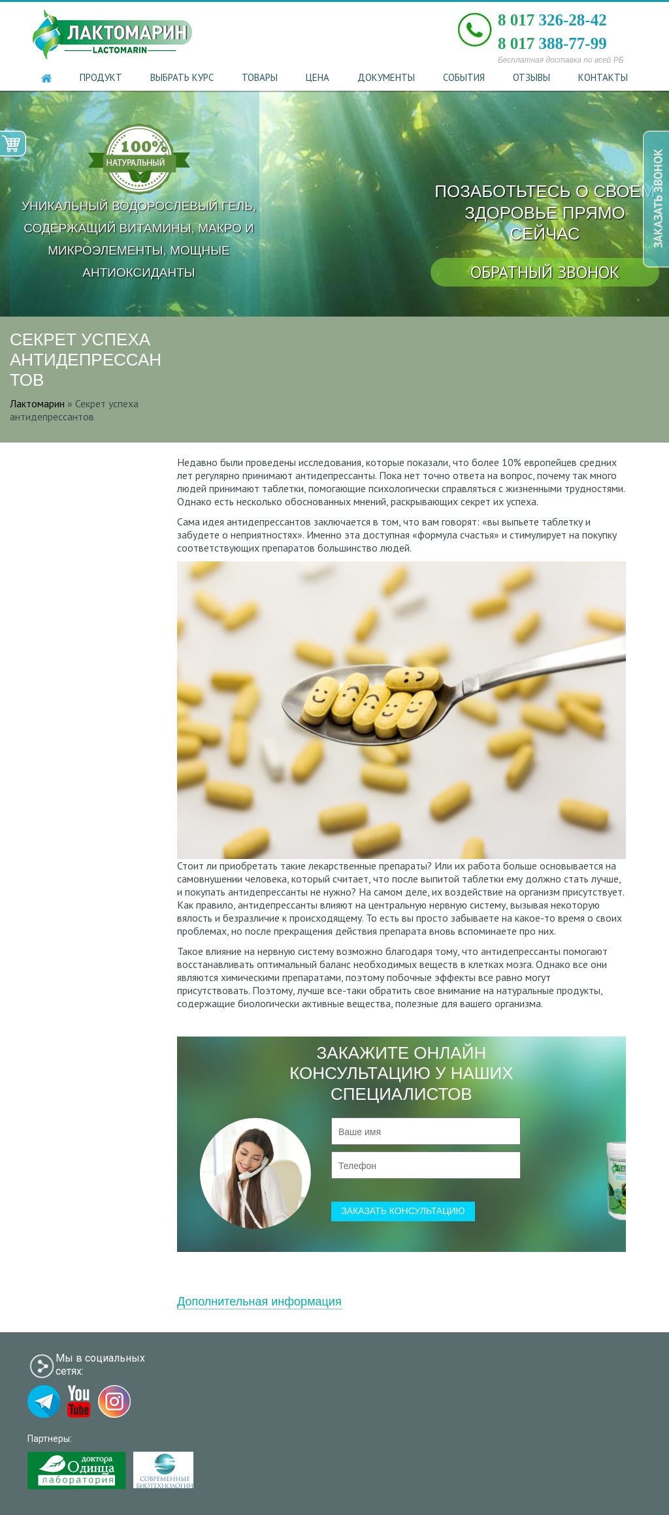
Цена (317, 78)
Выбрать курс (182, 78)
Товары (260, 78)
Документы (386, 78)
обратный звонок (545, 272)
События (464, 78)
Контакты (603, 78)
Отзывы (531, 78)
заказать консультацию (403, 1211)
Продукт (101, 78)
